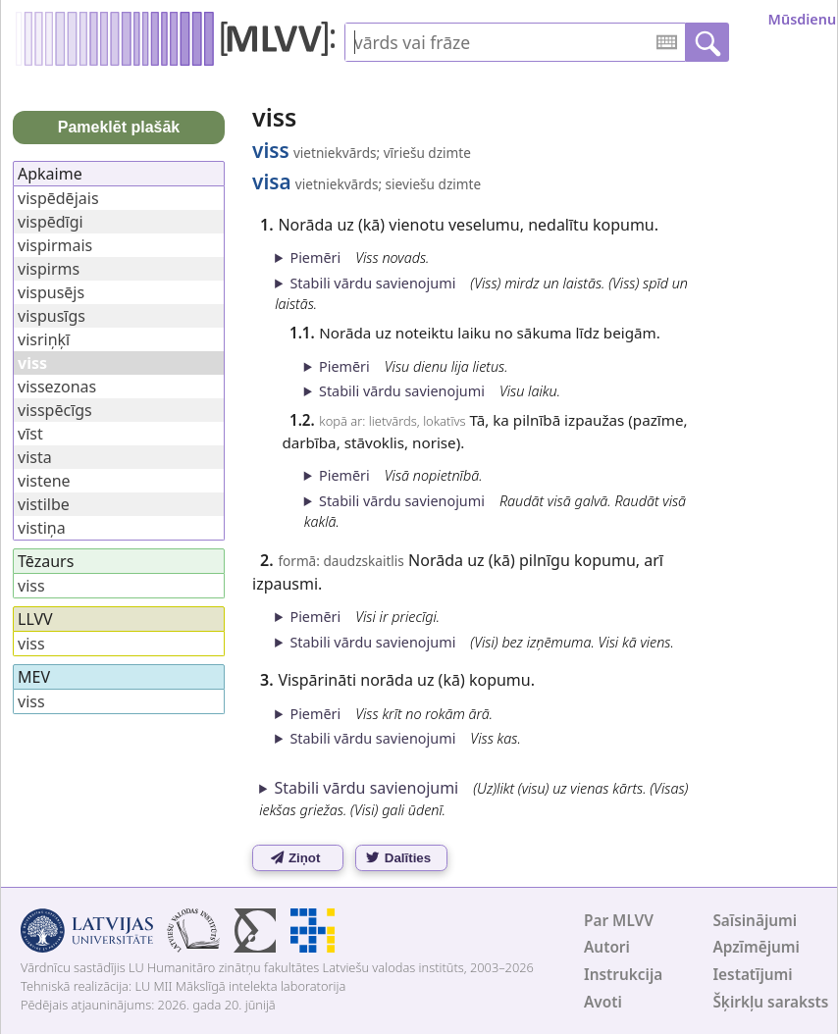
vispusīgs (51, 316)
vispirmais (55, 245)
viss (31, 585)
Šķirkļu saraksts (770, 1002)
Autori (607, 947)
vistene (44, 480)
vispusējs (51, 292)
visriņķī (44, 339)
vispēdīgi (50, 222)
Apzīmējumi (756, 947)
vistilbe (44, 504)
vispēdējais (58, 198)
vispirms (48, 269)
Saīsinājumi (754, 920)
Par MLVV (619, 920)
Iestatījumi (752, 974)
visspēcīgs (55, 410)
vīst (30, 433)
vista (35, 457)
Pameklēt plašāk (119, 127)
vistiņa (42, 528)
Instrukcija (623, 974)
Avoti (603, 1002)
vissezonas (57, 386)
